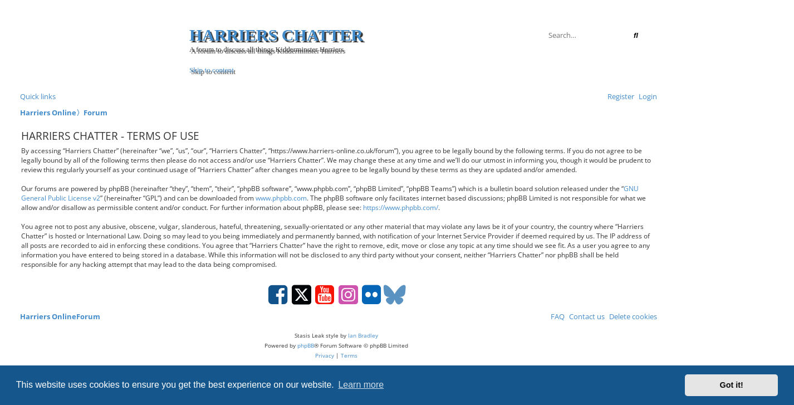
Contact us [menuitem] (585, 316)
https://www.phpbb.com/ (400, 207)
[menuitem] (645, 96)
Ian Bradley (363, 335)
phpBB (305, 345)
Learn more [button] (361, 384)
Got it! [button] (731, 384)
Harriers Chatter (276, 35)
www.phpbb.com (281, 198)
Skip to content (211, 70)
